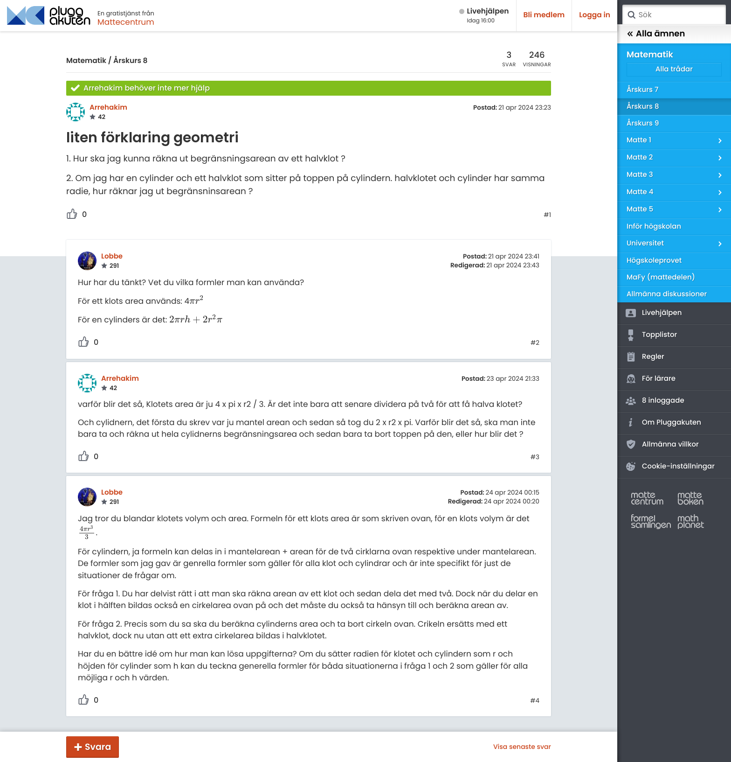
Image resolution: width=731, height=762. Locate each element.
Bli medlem (544, 15)
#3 (535, 457)
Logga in (594, 15)
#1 (547, 215)
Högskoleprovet (654, 261)
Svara (98, 747)
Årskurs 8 (130, 61)
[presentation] (196, 301)
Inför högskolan (654, 226)
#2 (535, 343)
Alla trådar (674, 69)
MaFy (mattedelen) (661, 277)
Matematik (86, 61)
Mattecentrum (125, 22)
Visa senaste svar (522, 746)
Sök (631, 15)
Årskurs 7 (642, 90)
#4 (534, 701)
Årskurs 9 (643, 123)
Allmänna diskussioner (667, 294)
